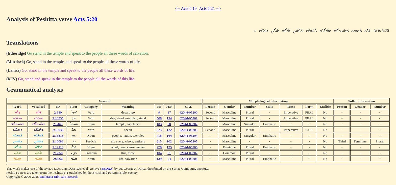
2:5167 (58, 124)
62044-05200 (188, 112)
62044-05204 (188, 135)
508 (159, 118)
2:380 (58, 112)
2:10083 (57, 141)
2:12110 (58, 147)
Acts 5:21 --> (210, 8)
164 (169, 135)
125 (169, 147)
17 (169, 112)
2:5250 (58, 153)
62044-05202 (188, 124)
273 (159, 130)
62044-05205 (188, 141)
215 (159, 141)
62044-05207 (188, 153)
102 (169, 141)
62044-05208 (188, 159)
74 (169, 159)
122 (169, 130)
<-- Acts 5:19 (186, 8)
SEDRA (106, 168)
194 (169, 118)
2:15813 (57, 135)
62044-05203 (188, 130)
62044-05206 (188, 147)
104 (159, 153)
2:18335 (57, 118)
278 (159, 147)
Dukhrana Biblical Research (59, 176)
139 (159, 159)
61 (169, 153)
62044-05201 (188, 118)
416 (159, 135)
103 (159, 124)
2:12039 (57, 130)
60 (169, 124)
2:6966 (58, 159)
